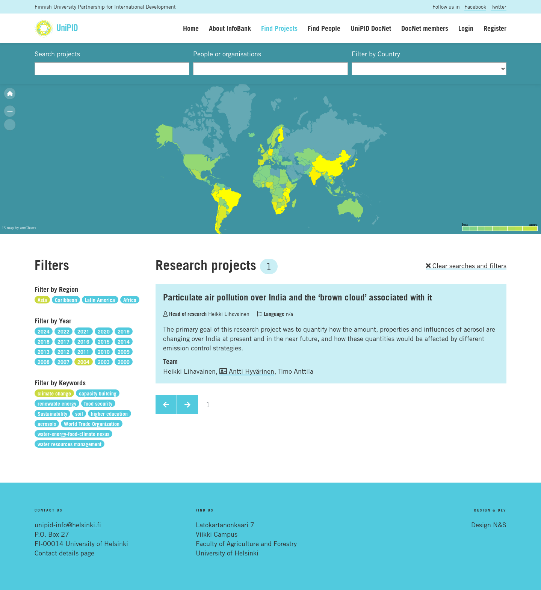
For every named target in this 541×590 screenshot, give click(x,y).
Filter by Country (376, 54)
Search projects (57, 54)
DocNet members (424, 28)
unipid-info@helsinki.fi (68, 525)
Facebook (475, 6)
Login (465, 28)
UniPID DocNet (371, 28)
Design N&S (488, 525)
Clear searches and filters (466, 265)
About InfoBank (230, 28)
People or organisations (227, 54)
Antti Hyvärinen (246, 371)
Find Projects (279, 28)
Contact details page (64, 553)
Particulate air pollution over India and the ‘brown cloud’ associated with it (297, 297)
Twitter (498, 6)
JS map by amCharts (19, 227)
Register (495, 28)
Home (191, 28)
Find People (324, 28)
